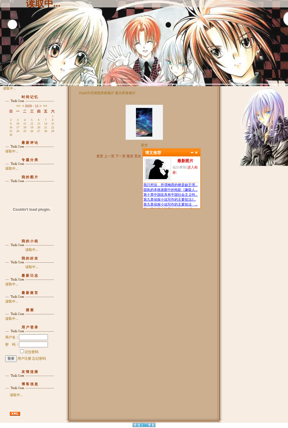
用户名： (26, 337)
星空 (144, 145)
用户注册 (24, 359)
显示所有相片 (125, 93)
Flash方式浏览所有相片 (96, 93)
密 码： (26, 344)
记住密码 (29, 352)
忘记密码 (39, 359)
